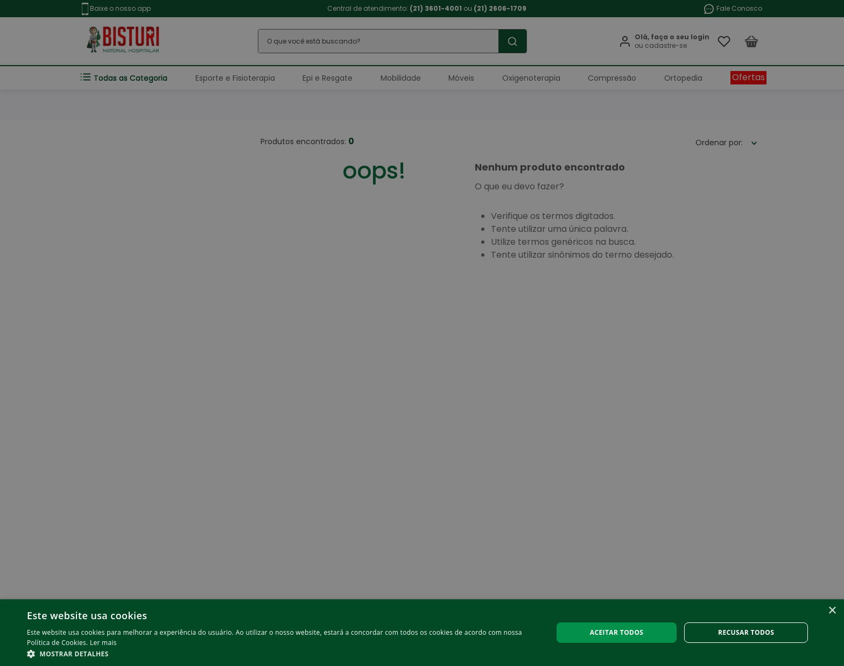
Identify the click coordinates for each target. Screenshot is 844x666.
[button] (282, 653)
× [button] (832, 611)
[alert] (422, 333)
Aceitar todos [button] (617, 632)
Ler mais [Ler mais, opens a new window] (103, 642)
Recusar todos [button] (746, 632)
